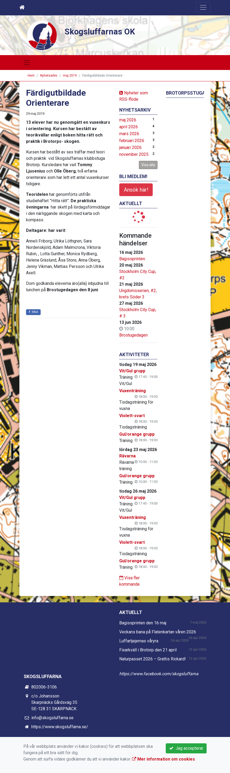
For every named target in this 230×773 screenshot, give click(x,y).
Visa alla (148, 165)
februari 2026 (131, 140)
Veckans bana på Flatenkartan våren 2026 (157, 631)
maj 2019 (70, 75)
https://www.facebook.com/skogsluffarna (158, 673)
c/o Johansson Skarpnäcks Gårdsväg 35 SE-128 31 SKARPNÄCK (54, 702)
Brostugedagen (133, 335)
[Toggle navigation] (203, 7)
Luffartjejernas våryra (138, 640)
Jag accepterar (186, 748)
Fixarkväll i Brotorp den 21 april (148, 649)
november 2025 (133, 154)
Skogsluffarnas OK (104, 31)
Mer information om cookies (163, 759)
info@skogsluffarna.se (52, 717)
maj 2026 (127, 119)
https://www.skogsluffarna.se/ (59, 726)
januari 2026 (130, 147)
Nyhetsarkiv (48, 75)
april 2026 (128, 126)
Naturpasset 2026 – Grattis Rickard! (152, 658)
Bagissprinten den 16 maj (142, 622)
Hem (31, 75)
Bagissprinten (132, 258)
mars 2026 (129, 133)
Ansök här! (136, 190)
